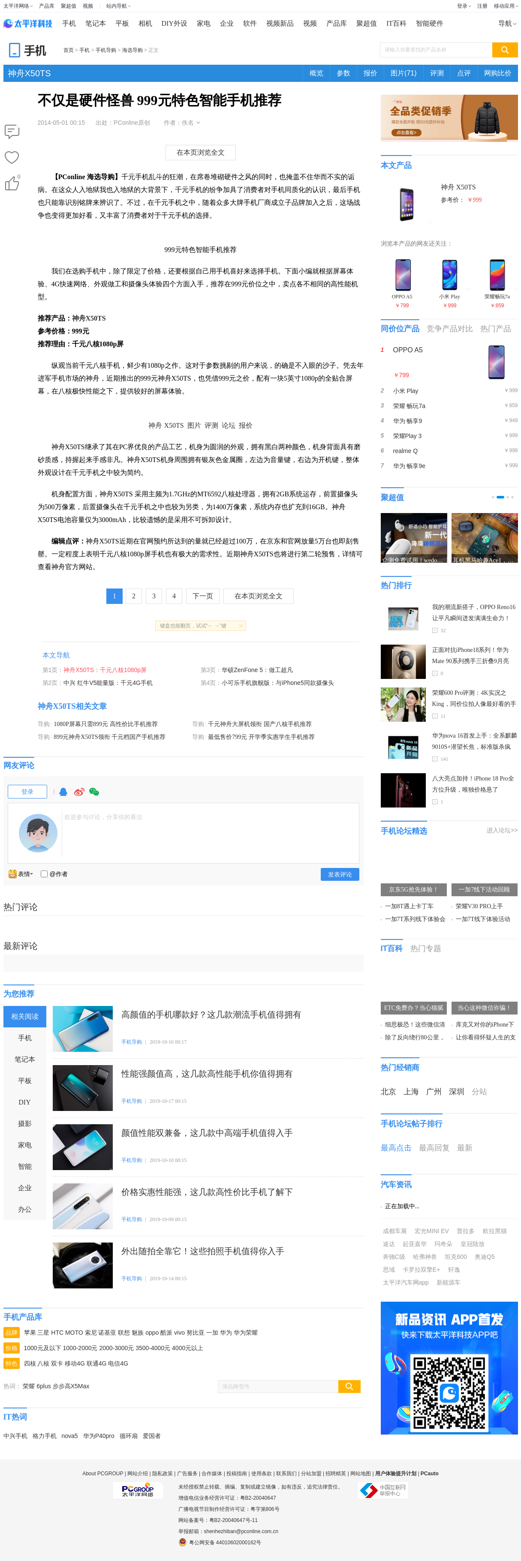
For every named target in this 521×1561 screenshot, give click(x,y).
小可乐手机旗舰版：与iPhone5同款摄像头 (278, 682)
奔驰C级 (394, 1256)
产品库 (46, 6)
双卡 (57, 1363)
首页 (68, 50)
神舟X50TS (29, 73)
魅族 (138, 1332)
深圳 (456, 1091)
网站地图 (360, 1474)
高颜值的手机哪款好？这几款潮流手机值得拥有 (211, 1014)
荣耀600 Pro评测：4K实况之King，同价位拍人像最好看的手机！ (474, 700)
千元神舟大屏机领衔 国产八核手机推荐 (260, 724)
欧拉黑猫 (495, 1231)
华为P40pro (98, 1435)
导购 (44, 724)
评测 (437, 73)
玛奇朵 (443, 1243)
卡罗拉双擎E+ (421, 1269)
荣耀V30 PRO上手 (479, 906)
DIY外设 (174, 23)
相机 (145, 23)
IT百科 (396, 23)
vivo (179, 1332)
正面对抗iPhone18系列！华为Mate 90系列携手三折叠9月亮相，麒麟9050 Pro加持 (470, 657)
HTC (57, 1332)
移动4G (75, 1363)
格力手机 (45, 1435)
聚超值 (68, 6)
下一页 (203, 596)
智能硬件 (429, 23)
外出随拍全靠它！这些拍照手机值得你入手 (202, 1251)
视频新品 (280, 23)
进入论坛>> (502, 830)
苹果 (30, 1332)
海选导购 (132, 50)
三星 (43, 1332)
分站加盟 (311, 1474)
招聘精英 (335, 1474)
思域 (389, 1269)
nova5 (70, 1435)
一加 (212, 1332)
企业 (227, 23)
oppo (152, 1332)
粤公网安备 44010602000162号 (220, 1542)
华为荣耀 (246, 1332)
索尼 (91, 1332)
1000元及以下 (42, 1348)
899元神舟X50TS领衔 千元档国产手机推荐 (110, 737)
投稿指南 (236, 1474)
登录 (462, 6)
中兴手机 (15, 1435)
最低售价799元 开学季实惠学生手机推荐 (261, 737)
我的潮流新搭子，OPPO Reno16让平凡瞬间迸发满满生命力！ (474, 612)
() (18, 178)
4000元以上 (187, 1348)
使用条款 (261, 1474)
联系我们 (286, 1474)
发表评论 (340, 874)
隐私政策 (162, 1474)
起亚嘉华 (415, 1243)
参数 (343, 73)
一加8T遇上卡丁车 (409, 906)
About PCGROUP (102, 1474)
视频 (88, 6)
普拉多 (466, 1231)
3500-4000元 (153, 1348)
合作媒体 (212, 1474)
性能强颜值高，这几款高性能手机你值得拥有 (207, 1073)
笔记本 (95, 23)
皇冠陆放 (473, 1243)
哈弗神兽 (425, 1256)
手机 (69, 23)
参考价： (461, 200)
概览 (316, 73)
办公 (25, 1209)
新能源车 (449, 1282)
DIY (24, 1102)
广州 (434, 1091)
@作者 (59, 874)
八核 (43, 1363)
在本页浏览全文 (201, 152)
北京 (388, 1091)
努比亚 (196, 1332)
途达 (389, 1243)
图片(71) (403, 73)
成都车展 (395, 1231)
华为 (226, 1332)
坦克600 (456, 1256)
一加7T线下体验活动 (483, 919)
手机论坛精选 (404, 831)
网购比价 (498, 73)
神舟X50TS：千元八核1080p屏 (105, 669)
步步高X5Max (71, 1386)
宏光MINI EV (432, 1231)
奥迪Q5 (485, 1256)
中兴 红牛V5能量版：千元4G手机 (108, 682)
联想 (124, 1332)
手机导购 (106, 50)
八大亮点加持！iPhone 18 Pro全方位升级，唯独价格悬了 (473, 784)
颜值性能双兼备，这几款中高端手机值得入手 (207, 1133)
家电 (204, 23)
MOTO (74, 1332)
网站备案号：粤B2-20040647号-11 (218, 1520)
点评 (464, 73)
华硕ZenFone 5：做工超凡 (257, 669)
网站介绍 (137, 1474)
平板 (122, 23)
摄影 (25, 1123)
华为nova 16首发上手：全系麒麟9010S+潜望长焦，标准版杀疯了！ (475, 742)
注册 (482, 6)
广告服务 (187, 1474)
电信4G (118, 1363)
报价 (370, 73)
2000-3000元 (116, 1348)
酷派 (166, 1332)
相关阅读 (25, 1016)
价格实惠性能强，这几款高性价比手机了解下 (207, 1192)
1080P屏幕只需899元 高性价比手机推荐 (105, 724)
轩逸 (454, 1269)
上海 (411, 1091)
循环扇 (129, 1435)
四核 (30, 1363)
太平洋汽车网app (406, 1282)
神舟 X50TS (166, 425)
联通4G (97, 1363)
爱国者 (152, 1435)
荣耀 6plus (37, 1386)
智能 (25, 1166)
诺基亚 (107, 1332)
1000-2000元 (80, 1348)
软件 (250, 23)
